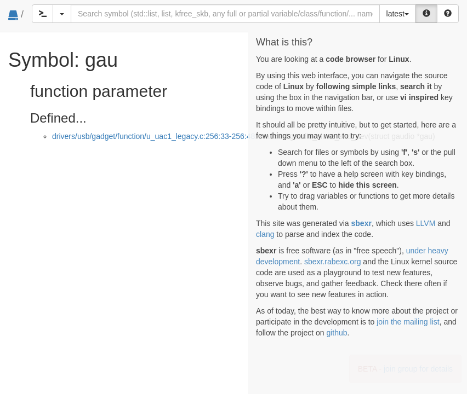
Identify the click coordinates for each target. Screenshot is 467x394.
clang (265, 234)
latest (397, 13)
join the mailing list (408, 321)
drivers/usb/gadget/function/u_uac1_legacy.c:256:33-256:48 (153, 136)
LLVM (426, 223)
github (336, 332)
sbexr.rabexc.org (332, 261)
